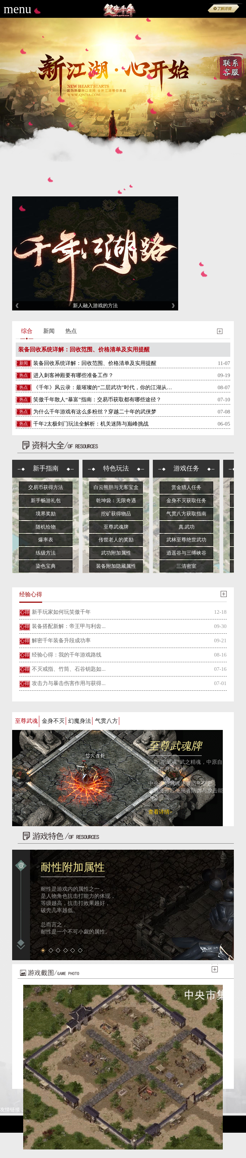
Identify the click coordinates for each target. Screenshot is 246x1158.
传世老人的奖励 (116, 539)
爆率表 (45, 539)
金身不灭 (53, 721)
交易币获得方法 (45, 487)
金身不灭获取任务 (186, 500)
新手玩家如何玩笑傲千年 (61, 612)
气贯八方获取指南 (186, 513)
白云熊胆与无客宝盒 (116, 487)
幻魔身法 (79, 721)
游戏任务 (186, 468)
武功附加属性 (116, 553)
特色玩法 (116, 468)
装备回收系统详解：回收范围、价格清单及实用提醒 (84, 349)
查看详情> (160, 812)
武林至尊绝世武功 (186, 539)
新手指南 (46, 468)
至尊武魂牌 (116, 527)
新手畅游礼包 (46, 500)
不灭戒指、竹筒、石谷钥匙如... (68, 669)
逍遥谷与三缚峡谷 (186, 553)
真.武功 (187, 527)
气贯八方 (106, 721)
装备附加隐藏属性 (116, 566)
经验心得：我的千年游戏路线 (66, 655)
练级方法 (46, 553)
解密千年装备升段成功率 (61, 640)
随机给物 (46, 527)
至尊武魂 (26, 721)
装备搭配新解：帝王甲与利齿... (68, 626)
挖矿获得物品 (116, 513)
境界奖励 (46, 513)
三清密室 (186, 566)
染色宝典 (46, 566)
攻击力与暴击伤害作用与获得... (68, 683)
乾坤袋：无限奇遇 (116, 500)
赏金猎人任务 (186, 487)
